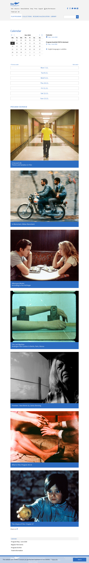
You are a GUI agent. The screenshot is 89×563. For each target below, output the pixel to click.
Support (40, 8)
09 (21, 43)
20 (39, 46)
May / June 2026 (51, 37)
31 (12, 40)
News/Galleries (25, 8)
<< (11, 35)
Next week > (76, 64)
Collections (27, 16)
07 (12, 43)
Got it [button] (79, 559)
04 (30, 40)
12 (34, 43)
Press (35, 8)
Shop (31, 8)
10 (25, 43)
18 (30, 46)
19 (34, 46)
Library (53, 16)
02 (21, 40)
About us (17, 8)
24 (25, 49)
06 (39, 40)
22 (17, 49)
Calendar (14, 539)
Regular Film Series (17, 545)
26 (34, 49)
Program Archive (16, 547)
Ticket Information (17, 550)
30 (21, 52)
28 (12, 52)
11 (30, 43)
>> (42, 35)
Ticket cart (14, 12)
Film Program (16, 16)
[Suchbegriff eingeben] (70, 16)
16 (21, 46)
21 (12, 49)
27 (39, 49)
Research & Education (41, 16)
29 (17, 52)
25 (30, 49)
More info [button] (55, 559)
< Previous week (14, 64)
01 (17, 40)
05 (34, 40)
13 (39, 43)
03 (25, 40)
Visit (12, 8)
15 (17, 46)
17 (25, 46)
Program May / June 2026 (19, 542)
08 (17, 43)
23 (21, 49)
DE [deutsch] (18, 12)
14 (12, 46)
